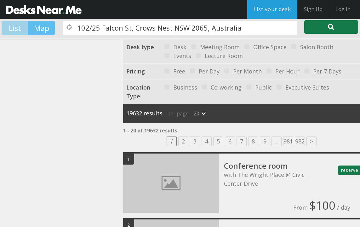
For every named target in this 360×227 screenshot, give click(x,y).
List (15, 28)
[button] (68, 111)
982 (300, 141)
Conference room (256, 165)
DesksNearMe (44, 9)
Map (41, 28)
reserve (349, 170)
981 (288, 141)
